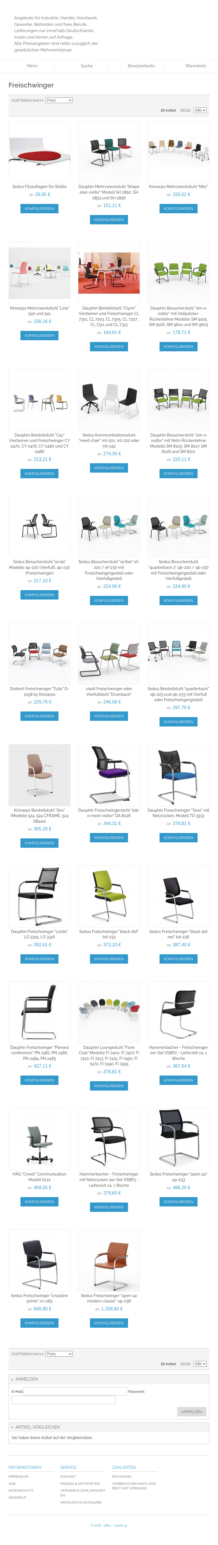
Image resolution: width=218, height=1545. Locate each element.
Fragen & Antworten (80, 1484)
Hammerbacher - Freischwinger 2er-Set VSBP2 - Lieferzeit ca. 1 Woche (178, 1053)
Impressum (18, 1477)
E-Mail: (18, 1391)
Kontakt (68, 1477)
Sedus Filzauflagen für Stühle (39, 186)
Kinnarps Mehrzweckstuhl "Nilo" (178, 186)
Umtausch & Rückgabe (81, 1502)
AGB (12, 1484)
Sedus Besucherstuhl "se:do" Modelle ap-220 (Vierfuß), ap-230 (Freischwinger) (39, 567)
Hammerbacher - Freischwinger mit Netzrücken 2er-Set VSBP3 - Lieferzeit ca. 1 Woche (109, 1179)
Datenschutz (21, 1490)
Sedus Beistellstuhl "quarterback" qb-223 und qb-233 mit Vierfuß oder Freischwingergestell (178, 694)
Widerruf (17, 1498)
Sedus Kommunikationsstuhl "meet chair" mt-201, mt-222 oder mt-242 (108, 440)
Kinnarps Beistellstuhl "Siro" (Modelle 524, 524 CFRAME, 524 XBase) (39, 816)
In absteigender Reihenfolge (78, 100)
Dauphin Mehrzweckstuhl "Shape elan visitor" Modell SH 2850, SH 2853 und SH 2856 (109, 192)
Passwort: (136, 1391)
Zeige (185, 110)
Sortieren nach (27, 100)
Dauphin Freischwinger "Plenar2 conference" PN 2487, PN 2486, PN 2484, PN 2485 (39, 1053)
